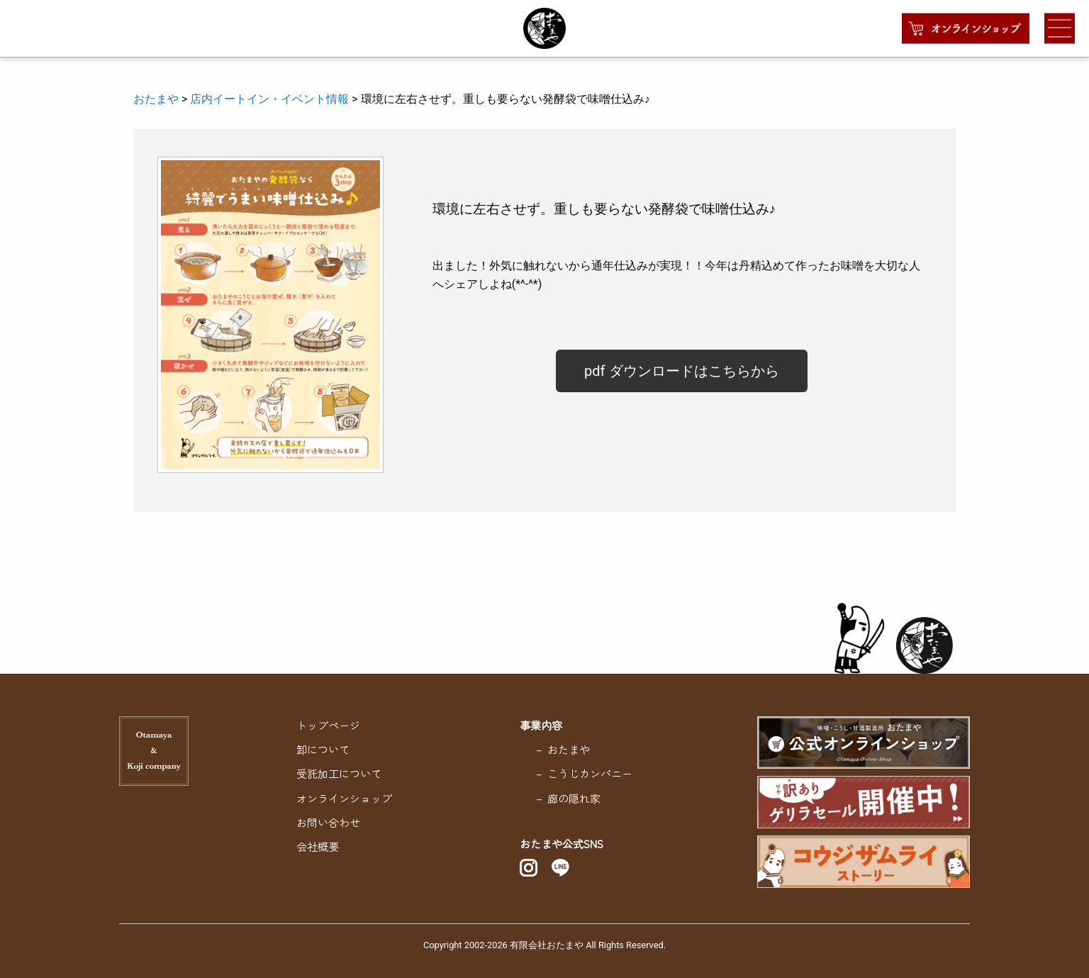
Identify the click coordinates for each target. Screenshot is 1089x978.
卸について (323, 749)
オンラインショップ (344, 798)
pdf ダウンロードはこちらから (681, 370)
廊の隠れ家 (574, 798)
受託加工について (338, 773)
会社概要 (317, 846)
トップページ (328, 725)
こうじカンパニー (589, 773)
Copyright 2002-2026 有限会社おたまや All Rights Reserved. (544, 945)
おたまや (156, 99)
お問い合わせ (328, 822)
